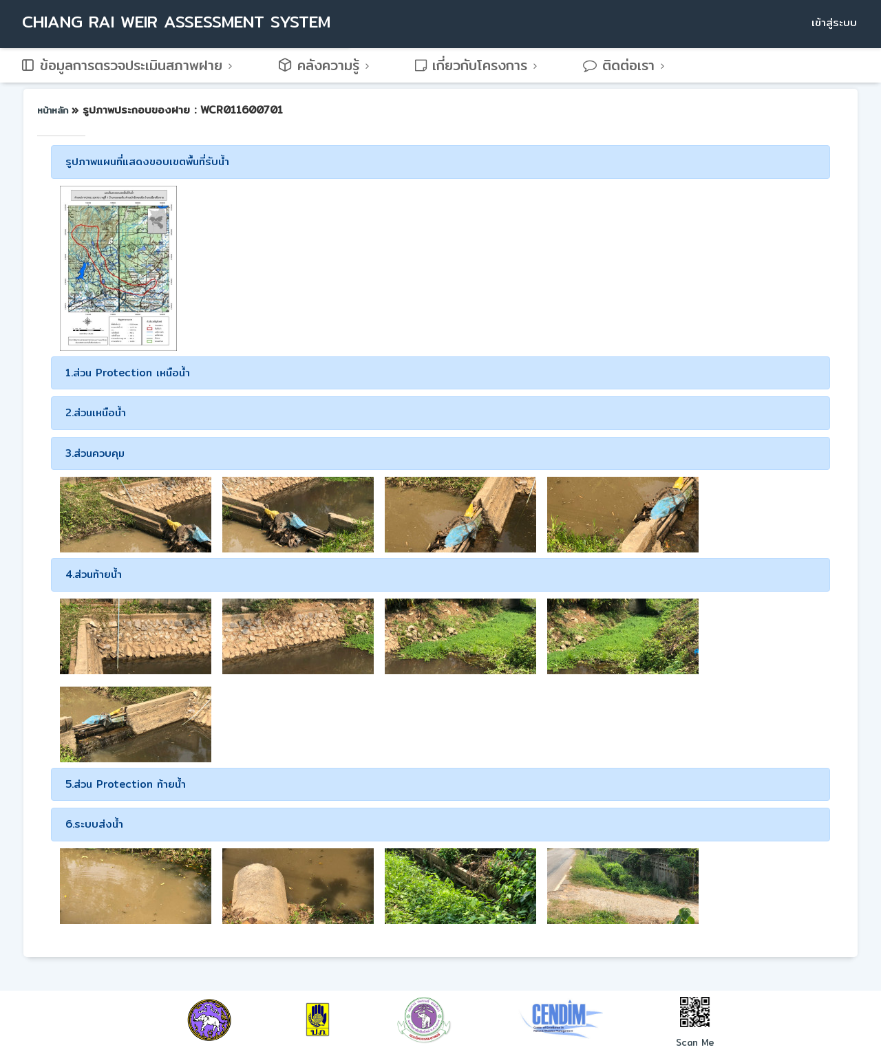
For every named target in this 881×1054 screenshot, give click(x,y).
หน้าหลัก (54, 110)
